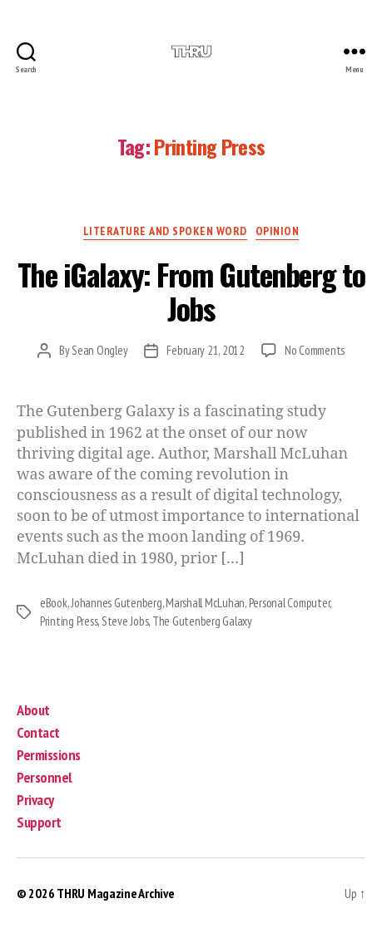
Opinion (277, 231)
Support (39, 822)
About (33, 709)
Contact (38, 732)
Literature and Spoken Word (165, 231)
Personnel (44, 777)
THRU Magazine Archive (115, 893)
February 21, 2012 (205, 350)
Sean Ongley (99, 350)
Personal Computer (289, 603)
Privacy (35, 799)
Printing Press (68, 621)
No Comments (315, 350)
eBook (53, 603)
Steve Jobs (125, 621)
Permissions (49, 754)
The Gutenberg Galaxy (202, 621)
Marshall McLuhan (205, 603)
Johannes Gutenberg (116, 603)
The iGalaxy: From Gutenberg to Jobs (191, 291)
